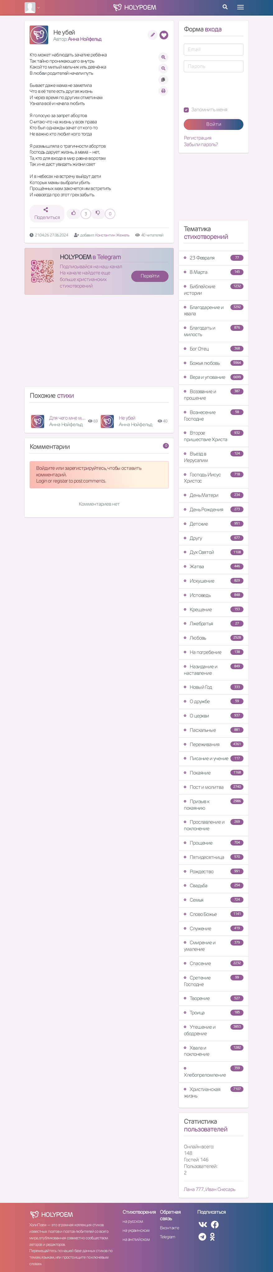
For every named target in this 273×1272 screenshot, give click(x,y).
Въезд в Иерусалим (213, 457)
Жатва (213, 566)
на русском (133, 1221)
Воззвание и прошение (213, 394)
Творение (213, 998)
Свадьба (213, 885)
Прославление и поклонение (213, 825)
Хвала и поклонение (213, 1051)
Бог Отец (213, 348)
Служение (213, 928)
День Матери (213, 495)
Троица (213, 1012)
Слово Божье (213, 914)
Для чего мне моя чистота (77, 418)
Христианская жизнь (213, 1092)
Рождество (213, 871)
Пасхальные (213, 730)
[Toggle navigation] (240, 7)
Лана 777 (194, 1189)
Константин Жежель (112, 235)
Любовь (213, 638)
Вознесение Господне (213, 415)
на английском (136, 1239)
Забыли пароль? (201, 144)
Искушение (213, 581)
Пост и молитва (213, 787)
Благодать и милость (213, 331)
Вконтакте (169, 1228)
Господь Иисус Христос (213, 477)
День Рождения (213, 509)
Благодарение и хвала (213, 310)
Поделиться (47, 214)
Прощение (213, 843)
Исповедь (213, 595)
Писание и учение (213, 758)
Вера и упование (213, 377)
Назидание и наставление (213, 669)
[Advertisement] (99, 343)
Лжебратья (213, 623)
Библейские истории (213, 289)
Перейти (150, 276)
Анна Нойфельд (84, 39)
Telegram (167, 1237)
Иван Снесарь (220, 1189)
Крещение (213, 609)
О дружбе (213, 701)
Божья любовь (213, 363)
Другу (213, 538)
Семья (213, 900)
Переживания (213, 744)
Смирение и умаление (213, 945)
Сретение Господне (213, 981)
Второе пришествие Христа (213, 436)
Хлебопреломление (213, 1071)
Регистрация (197, 138)
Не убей (127, 418)
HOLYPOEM (75, 257)
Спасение (213, 963)
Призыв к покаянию (213, 804)
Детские (213, 524)
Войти (213, 124)
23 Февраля (213, 258)
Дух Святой (213, 552)
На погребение (213, 652)
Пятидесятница (213, 857)
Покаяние (213, 772)
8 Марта (213, 272)
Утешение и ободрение (213, 1030)
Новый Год (213, 687)
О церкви (213, 715)
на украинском (136, 1230)
